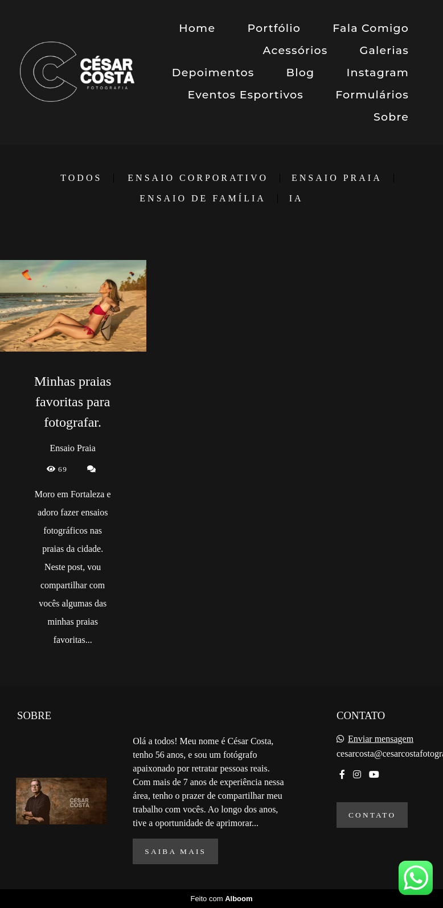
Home (197, 28)
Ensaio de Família (202, 198)
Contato (372, 815)
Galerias (384, 50)
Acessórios (295, 50)
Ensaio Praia (337, 178)
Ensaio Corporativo (198, 178)
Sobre (391, 116)
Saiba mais (175, 851)
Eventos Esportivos (245, 94)
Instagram (377, 72)
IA (296, 198)
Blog (300, 72)
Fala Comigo (371, 28)
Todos (81, 178)
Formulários (372, 94)
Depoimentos (213, 72)
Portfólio (274, 28)
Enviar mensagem (380, 739)
